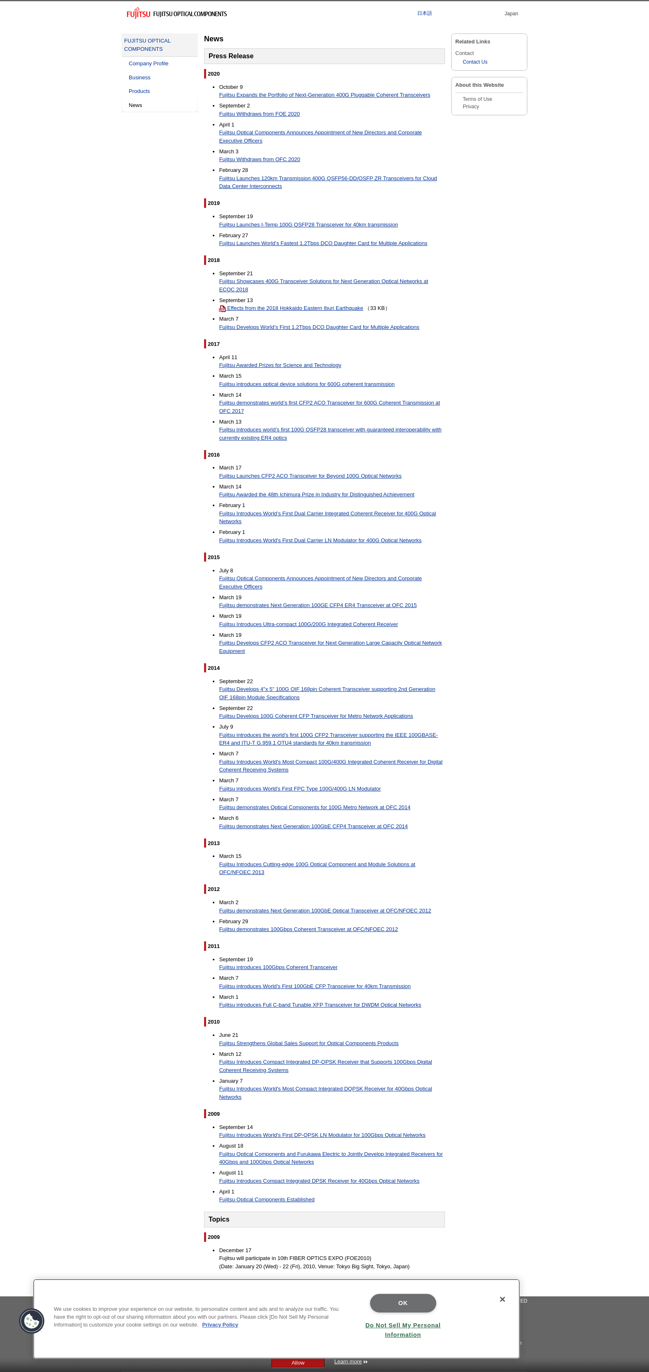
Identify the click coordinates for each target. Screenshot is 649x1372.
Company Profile (148, 63)
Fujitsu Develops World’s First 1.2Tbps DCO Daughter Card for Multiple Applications (319, 327)
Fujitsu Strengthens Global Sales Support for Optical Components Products (309, 1043)
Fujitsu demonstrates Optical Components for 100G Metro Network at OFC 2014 (314, 807)
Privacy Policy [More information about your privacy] (220, 1325)
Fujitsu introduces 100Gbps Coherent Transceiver (278, 967)
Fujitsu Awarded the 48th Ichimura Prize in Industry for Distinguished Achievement (316, 494)
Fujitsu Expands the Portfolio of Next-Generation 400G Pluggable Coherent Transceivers (324, 95)
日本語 (424, 13)
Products (139, 91)
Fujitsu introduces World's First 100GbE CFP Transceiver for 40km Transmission (315, 986)
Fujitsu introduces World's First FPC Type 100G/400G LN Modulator (300, 789)
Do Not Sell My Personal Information (403, 1330)
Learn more (351, 1361)
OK (403, 1303)
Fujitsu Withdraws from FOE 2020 (259, 114)
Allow (297, 1363)
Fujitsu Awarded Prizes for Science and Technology (280, 365)
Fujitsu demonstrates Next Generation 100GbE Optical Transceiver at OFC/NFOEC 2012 (325, 911)
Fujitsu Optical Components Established (267, 1199)
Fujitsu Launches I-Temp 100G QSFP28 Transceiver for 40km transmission (308, 225)
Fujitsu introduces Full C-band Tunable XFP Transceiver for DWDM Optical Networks (320, 1005)
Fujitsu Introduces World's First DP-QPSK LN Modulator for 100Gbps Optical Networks (322, 1135)
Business (140, 77)
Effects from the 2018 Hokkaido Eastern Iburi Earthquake (291, 308)
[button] (32, 1321)
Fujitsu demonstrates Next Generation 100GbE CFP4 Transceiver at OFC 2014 (313, 826)
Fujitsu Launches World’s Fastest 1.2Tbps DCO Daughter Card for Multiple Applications (323, 243)
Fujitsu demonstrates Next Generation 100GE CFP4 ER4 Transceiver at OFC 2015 (318, 605)
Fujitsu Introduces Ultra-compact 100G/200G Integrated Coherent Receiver (308, 624)
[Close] (502, 1299)
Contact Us (475, 62)
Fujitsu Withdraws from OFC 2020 (259, 159)
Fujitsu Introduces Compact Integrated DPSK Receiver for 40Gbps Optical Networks (319, 1181)
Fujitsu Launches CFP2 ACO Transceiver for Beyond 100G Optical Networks (310, 476)
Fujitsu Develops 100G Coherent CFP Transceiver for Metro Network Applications (316, 716)
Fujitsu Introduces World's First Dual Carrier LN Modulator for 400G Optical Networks (320, 540)
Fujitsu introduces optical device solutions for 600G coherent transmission (306, 384)
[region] (276, 1319)
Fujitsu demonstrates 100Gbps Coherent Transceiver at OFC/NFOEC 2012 (308, 929)
